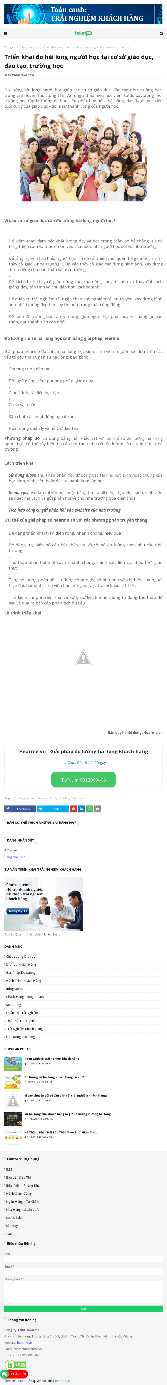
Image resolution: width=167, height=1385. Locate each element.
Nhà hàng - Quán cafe (22, 1209)
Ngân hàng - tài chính (22, 1201)
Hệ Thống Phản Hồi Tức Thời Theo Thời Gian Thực (60, 1132)
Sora (20, 1381)
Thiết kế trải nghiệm (21, 1020)
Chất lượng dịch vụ (20, 956)
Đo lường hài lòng (24, 798)
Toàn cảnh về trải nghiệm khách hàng (51, 1059)
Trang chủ (10, 47)
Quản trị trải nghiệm (22, 1012)
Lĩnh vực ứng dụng (30, 47)
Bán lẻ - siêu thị (18, 1177)
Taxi (9, 1233)
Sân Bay (12, 1225)
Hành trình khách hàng (23, 980)
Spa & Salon (14, 1217)
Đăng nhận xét (14, 857)
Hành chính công (18, 1193)
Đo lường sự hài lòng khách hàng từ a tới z (55, 1077)
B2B (9, 1169)
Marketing (13, 1004)
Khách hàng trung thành (25, 996)
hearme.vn (24, 1343)
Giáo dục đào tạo (48, 798)
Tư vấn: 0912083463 (83, 780)
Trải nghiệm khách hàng (24, 1028)
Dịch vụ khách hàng (21, 964)
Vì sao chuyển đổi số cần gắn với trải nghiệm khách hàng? (65, 1095)
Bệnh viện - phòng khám (24, 1185)
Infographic (14, 988)
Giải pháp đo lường (21, 972)
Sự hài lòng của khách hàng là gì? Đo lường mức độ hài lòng (67, 1114)
